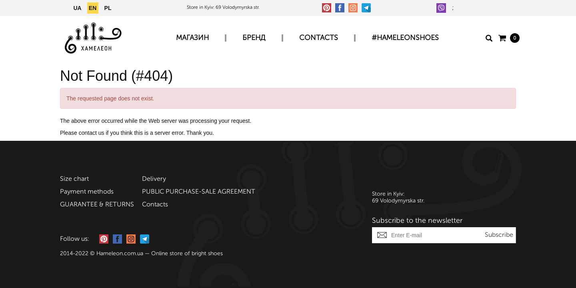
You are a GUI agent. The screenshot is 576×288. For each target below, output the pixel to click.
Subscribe (499, 235)
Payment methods (87, 192)
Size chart (74, 179)
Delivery (154, 179)
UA (77, 8)
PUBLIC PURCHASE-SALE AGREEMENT (198, 192)
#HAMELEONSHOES (405, 38)
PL (108, 8)
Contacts (318, 38)
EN (92, 8)
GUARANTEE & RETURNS (97, 205)
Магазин (192, 38)
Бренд (254, 38)
